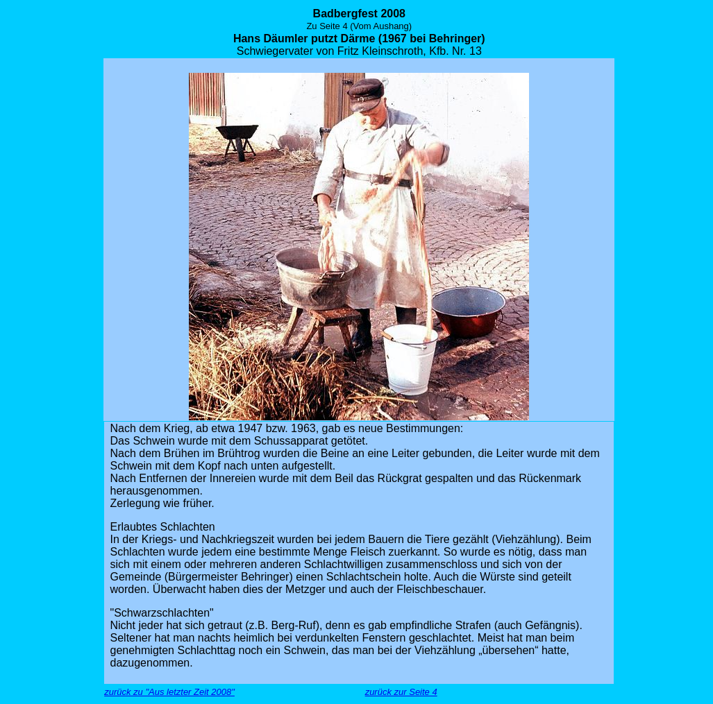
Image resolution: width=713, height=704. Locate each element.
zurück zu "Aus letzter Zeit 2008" (169, 692)
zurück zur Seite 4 (401, 692)
